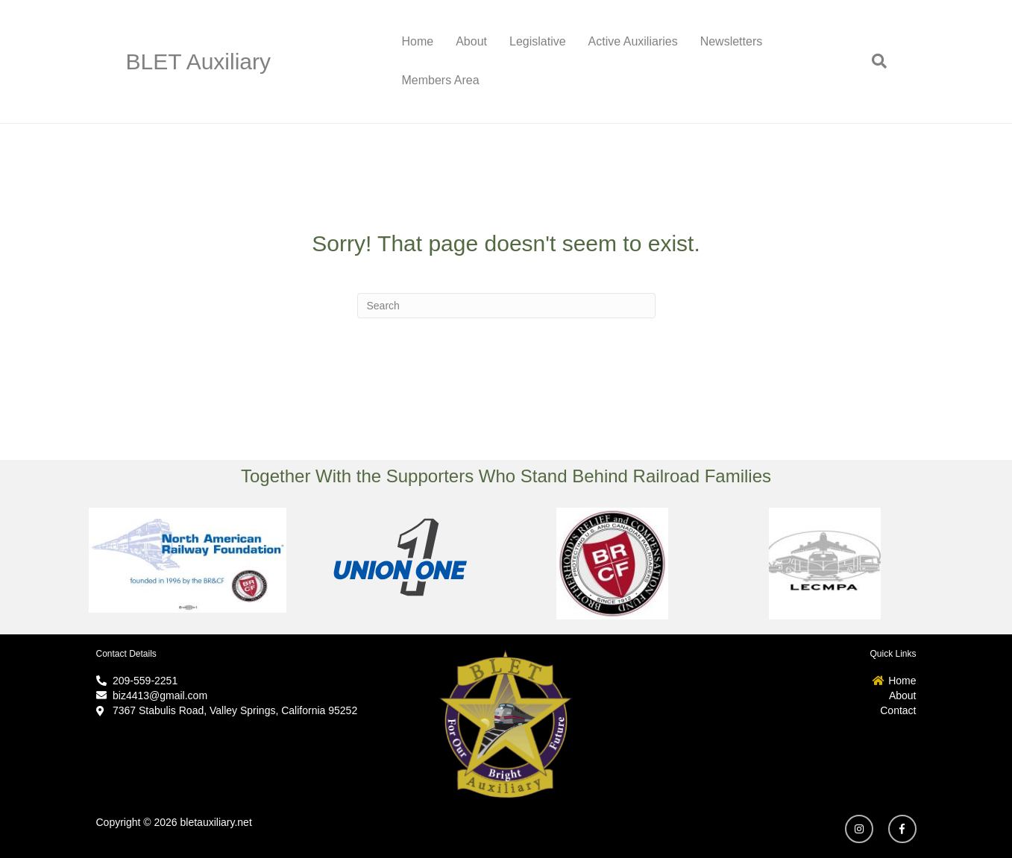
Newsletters (731, 41)
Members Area (441, 80)
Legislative (537, 41)
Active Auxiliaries (633, 41)
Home (418, 41)
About (471, 41)
